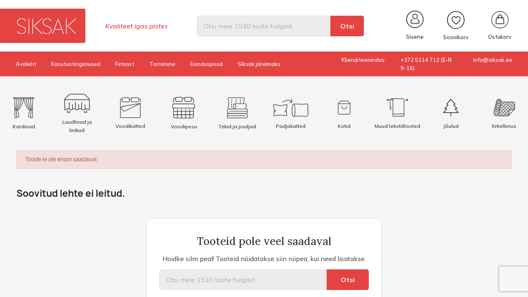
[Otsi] (263, 26)
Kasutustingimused (75, 64)
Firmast (124, 64)
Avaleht (26, 64)
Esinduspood (206, 64)
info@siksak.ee (492, 60)
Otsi (347, 26)
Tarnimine (162, 64)
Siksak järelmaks (259, 64)
